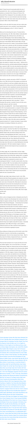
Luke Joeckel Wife (19, 347)
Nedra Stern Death (12, 413)
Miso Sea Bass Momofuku (12, 404)
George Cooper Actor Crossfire (14, 367)
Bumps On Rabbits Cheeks (5, 358)
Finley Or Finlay (13, 398)
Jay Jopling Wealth (19, 411)
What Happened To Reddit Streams (12, 369)
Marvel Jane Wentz (18, 354)
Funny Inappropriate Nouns (17, 381)
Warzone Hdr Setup (11, 394)
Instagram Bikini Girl (4, 341)
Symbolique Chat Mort (13, 341)
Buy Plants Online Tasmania (21, 407)
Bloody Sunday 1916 (7, 405)
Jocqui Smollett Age (16, 358)
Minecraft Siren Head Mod (12, 390)
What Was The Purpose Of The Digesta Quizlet (10, 377)
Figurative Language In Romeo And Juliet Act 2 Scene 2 (12, 388)
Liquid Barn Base (6, 375)
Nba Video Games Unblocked (19, 337)
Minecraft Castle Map (14, 409)
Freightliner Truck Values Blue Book (13, 383)
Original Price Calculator (18, 415)
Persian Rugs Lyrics (19, 366)
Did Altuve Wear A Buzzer (13, 360)
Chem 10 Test (11, 407)
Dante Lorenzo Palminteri (10, 419)
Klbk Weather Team (11, 392)
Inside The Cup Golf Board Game (12, 364)
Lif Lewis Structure (10, 362)
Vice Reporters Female (5, 343)
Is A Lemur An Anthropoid (11, 385)
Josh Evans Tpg (20, 385)
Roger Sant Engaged (12, 396)
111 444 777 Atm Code (15, 373)
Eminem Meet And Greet (18, 417)
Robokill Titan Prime (23, 341)
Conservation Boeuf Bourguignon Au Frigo (16, 356)
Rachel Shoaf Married (20, 392)
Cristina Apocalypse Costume (6, 337)
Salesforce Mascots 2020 (5, 381)
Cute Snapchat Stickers (22, 396)
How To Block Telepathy (5, 398)
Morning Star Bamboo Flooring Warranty (18, 375)
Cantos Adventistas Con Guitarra (17, 386)
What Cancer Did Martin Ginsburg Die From (18, 339)
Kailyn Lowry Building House (9, 411)
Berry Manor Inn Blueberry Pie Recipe (12, 350)
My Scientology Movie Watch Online (16, 379)
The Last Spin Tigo (10, 366)
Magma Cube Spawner (10, 347)
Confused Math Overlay (5, 409)
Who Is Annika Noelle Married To (14, 352)
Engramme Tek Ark (18, 371)
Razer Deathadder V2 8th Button (17, 402)
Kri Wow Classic (20, 413)
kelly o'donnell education (8, 1)
